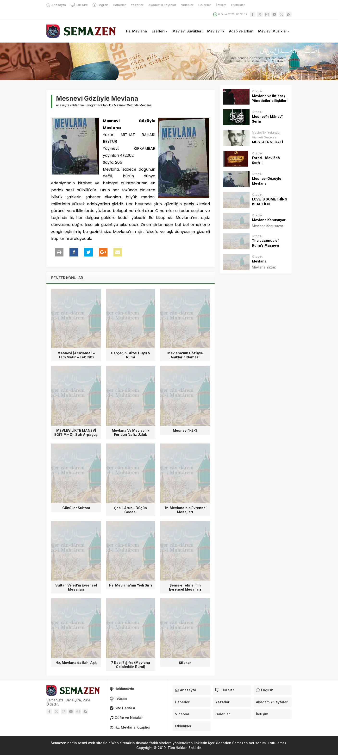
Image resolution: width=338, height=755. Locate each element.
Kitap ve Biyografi (84, 105)
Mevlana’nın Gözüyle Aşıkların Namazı (185, 355)
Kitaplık (105, 105)
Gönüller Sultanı (76, 508)
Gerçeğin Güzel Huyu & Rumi (130, 355)
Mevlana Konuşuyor (269, 220)
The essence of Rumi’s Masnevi (265, 242)
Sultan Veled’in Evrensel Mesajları (76, 587)
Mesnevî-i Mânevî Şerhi (267, 118)
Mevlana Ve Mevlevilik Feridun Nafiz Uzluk (130, 432)
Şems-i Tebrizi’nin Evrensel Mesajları (185, 587)
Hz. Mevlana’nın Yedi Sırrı (130, 585)
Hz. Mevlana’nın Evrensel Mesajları (185, 510)
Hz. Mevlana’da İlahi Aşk (76, 663)
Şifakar (185, 663)
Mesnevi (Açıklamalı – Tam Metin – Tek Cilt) (76, 355)
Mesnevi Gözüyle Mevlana (266, 180)
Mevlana (259, 261)
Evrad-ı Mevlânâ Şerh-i (266, 160)
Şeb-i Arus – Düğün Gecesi (130, 510)
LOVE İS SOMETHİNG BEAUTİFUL (269, 201)
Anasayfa (62, 105)
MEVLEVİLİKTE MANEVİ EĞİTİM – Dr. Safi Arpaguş (76, 432)
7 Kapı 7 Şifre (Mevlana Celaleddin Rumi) (130, 665)
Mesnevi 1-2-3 (185, 430)
